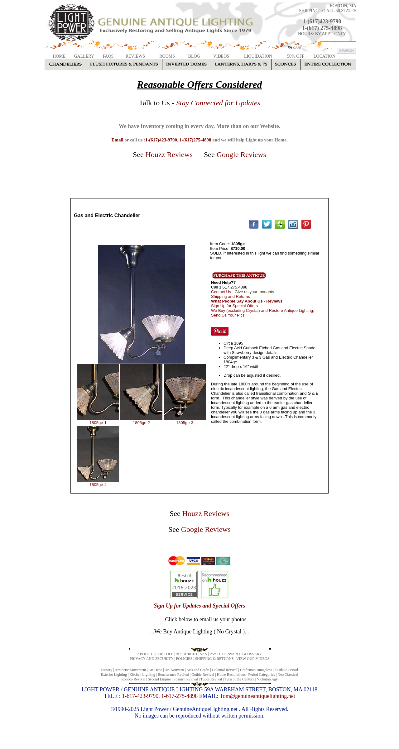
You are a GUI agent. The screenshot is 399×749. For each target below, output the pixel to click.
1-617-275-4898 (179, 696)
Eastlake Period (286, 670)
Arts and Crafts (197, 670)
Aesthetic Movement (130, 670)
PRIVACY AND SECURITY (151, 658)
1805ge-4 (98, 484)
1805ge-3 (184, 422)
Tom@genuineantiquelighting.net (257, 696)
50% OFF (295, 56)
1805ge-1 (98, 422)
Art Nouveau (174, 670)
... (199, 631)
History (106, 670)
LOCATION (324, 56)
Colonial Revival (225, 670)
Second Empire (159, 679)
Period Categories (261, 674)
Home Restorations (231, 674)
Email (117, 139)
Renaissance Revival (173, 674)
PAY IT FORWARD (225, 654)
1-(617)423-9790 (322, 21)
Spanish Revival (186, 679)
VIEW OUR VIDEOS (252, 658)
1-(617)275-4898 (195, 139)
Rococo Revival (133, 679)
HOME (59, 56)
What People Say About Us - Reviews (246, 301)
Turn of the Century (239, 679)
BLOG (194, 56)
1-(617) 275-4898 (322, 28)
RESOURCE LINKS (191, 654)
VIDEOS (221, 56)
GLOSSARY (252, 654)
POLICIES (184, 658)
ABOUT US (146, 654)
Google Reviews (241, 154)
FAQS (108, 56)
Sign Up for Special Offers (234, 305)
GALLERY (84, 56)
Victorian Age (267, 679)
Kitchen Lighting (142, 674)
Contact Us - (242, 291)
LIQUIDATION (258, 56)
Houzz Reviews (169, 154)
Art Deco (155, 670)
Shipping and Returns (230, 296)
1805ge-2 (141, 422)
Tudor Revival (211, 679)
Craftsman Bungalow (256, 670)
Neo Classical (287, 674)
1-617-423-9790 (140, 696)
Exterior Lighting (114, 674)
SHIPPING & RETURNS (214, 658)
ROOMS (167, 56)
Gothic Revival (202, 674)
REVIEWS (135, 56)
